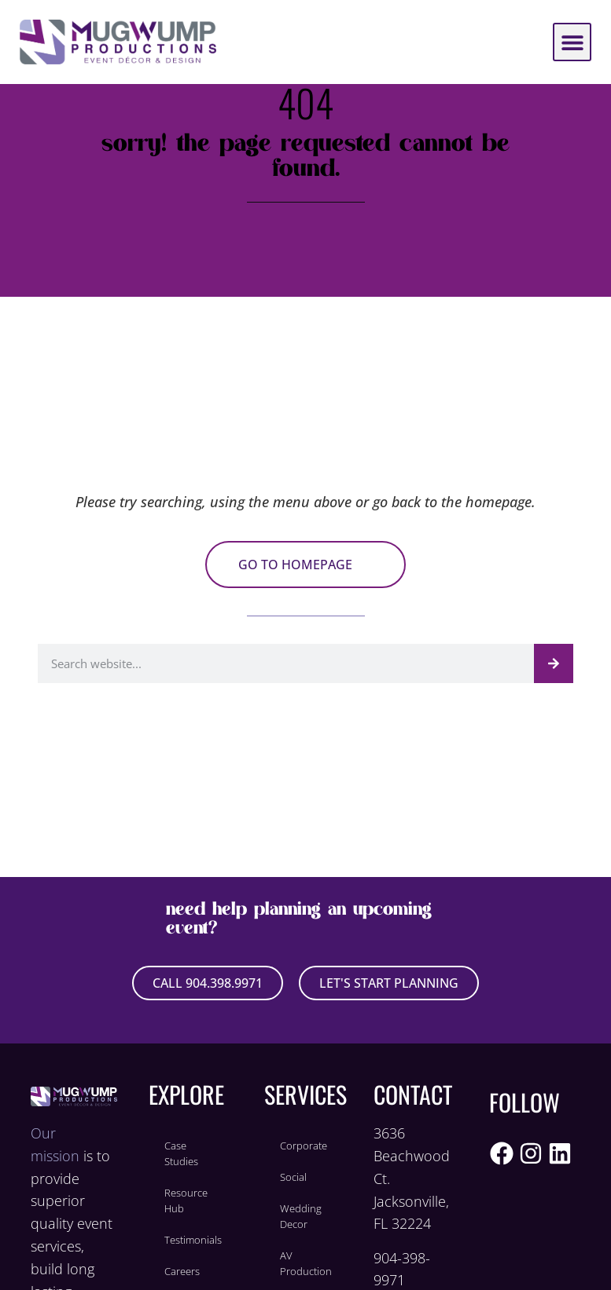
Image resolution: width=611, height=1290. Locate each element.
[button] (572, 42)
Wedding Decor (301, 1216)
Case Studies (181, 1153)
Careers (182, 1271)
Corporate (303, 1145)
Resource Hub (186, 1200)
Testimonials (193, 1240)
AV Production (306, 1263)
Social (293, 1177)
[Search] (553, 663)
